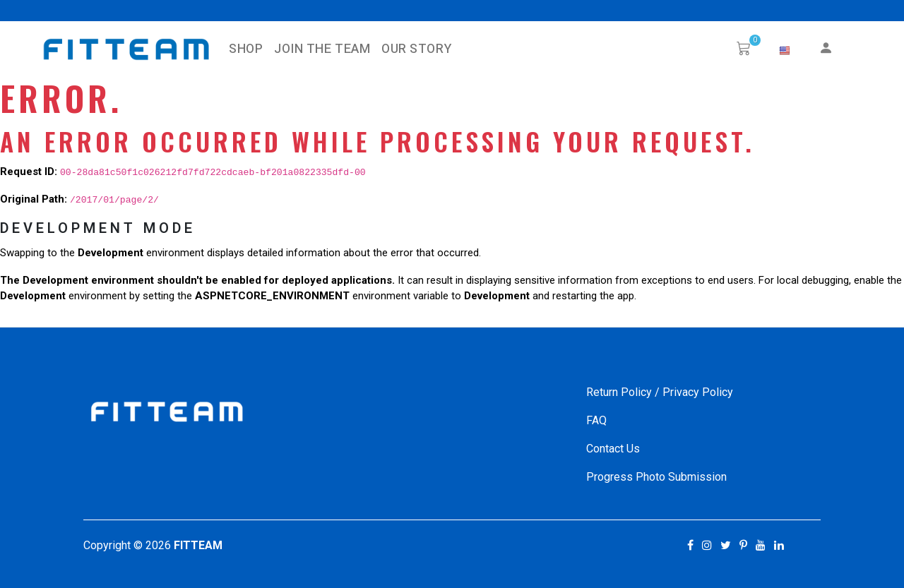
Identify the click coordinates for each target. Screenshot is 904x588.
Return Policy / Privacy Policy (659, 392)
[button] (784, 51)
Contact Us (613, 448)
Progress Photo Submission (656, 477)
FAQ (596, 420)
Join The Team (322, 49)
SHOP (246, 49)
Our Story (416, 49)
